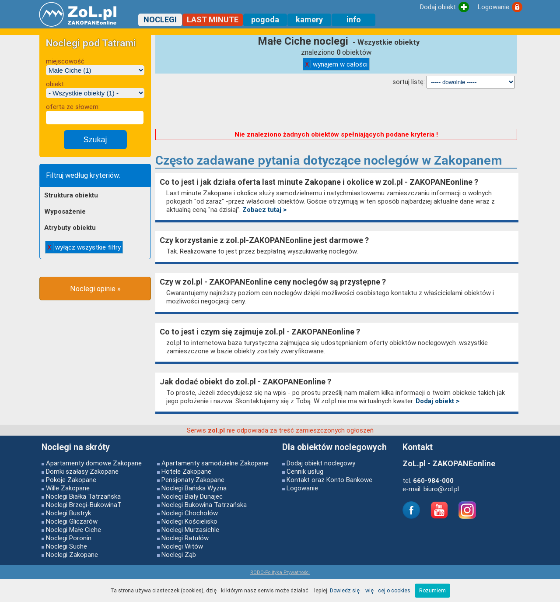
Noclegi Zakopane (72, 554)
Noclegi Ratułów (185, 538)
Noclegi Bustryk (68, 513)
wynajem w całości (336, 64)
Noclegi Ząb (178, 554)
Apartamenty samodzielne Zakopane (215, 463)
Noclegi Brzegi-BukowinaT (84, 504)
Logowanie (302, 488)
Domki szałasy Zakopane (82, 471)
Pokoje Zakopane (71, 479)
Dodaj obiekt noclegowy (321, 463)
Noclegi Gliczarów (72, 521)
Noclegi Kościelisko (189, 521)
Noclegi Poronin (68, 538)
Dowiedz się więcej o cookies (370, 590)
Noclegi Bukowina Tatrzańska (204, 504)
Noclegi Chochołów (189, 513)
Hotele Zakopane (186, 471)
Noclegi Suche (66, 546)
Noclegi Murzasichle (190, 529)
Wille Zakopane (68, 488)
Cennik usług (305, 471)
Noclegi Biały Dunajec (192, 496)
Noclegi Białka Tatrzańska (83, 496)
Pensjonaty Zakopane (192, 479)
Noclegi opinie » (95, 288)
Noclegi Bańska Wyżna (194, 488)
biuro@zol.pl (441, 489)
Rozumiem (432, 590)
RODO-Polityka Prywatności (280, 572)
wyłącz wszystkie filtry (84, 247)
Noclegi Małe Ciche (73, 529)
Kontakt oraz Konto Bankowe (329, 479)
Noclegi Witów (182, 546)
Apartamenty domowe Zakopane (94, 463)
